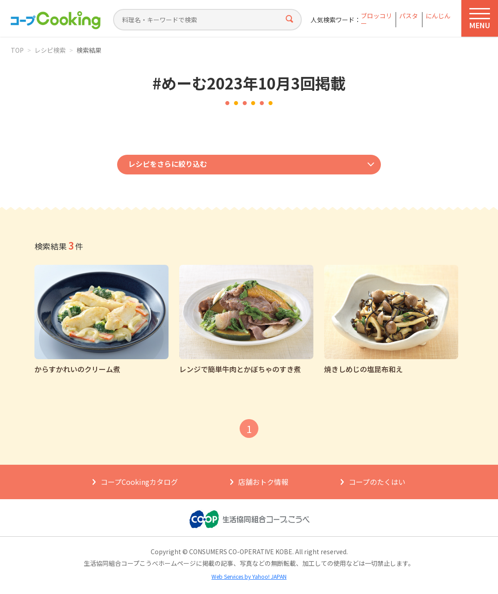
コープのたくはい (377, 481)
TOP (17, 50)
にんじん (438, 16)
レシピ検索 (50, 50)
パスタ (408, 16)
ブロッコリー (376, 19)
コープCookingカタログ (139, 481)
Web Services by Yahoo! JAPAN (249, 576)
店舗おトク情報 (263, 481)
